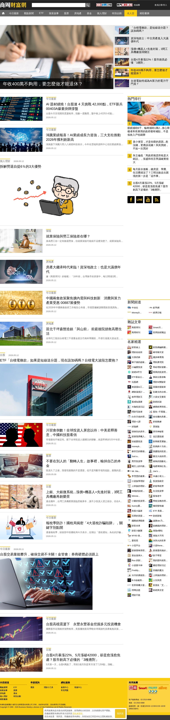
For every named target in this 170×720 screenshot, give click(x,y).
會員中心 (64, 687)
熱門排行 (134, 99)
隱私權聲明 (77, 713)
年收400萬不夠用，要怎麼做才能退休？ (43, 83)
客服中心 (78, 687)
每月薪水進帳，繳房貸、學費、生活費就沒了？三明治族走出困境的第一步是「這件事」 (151, 172)
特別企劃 (17, 696)
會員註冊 (158, 5)
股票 (15, 690)
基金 (15, 693)
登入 (165, 5)
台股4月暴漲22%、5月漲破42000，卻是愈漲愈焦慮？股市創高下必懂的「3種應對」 (150, 186)
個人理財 (3, 696)
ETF (15, 687)
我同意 (120, 713)
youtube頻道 (148, 199)
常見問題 (64, 690)
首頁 (6, 13)
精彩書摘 (3, 699)
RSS (156, 199)
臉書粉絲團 (131, 199)
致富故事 (3, 690)
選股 (32, 687)
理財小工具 (48, 687)
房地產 (3, 693)
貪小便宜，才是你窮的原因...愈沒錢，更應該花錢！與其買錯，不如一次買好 (151, 145)
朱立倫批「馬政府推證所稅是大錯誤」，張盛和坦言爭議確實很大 (151, 159)
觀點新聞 (3, 687)
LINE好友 (139, 199)
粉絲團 (137, 5)
